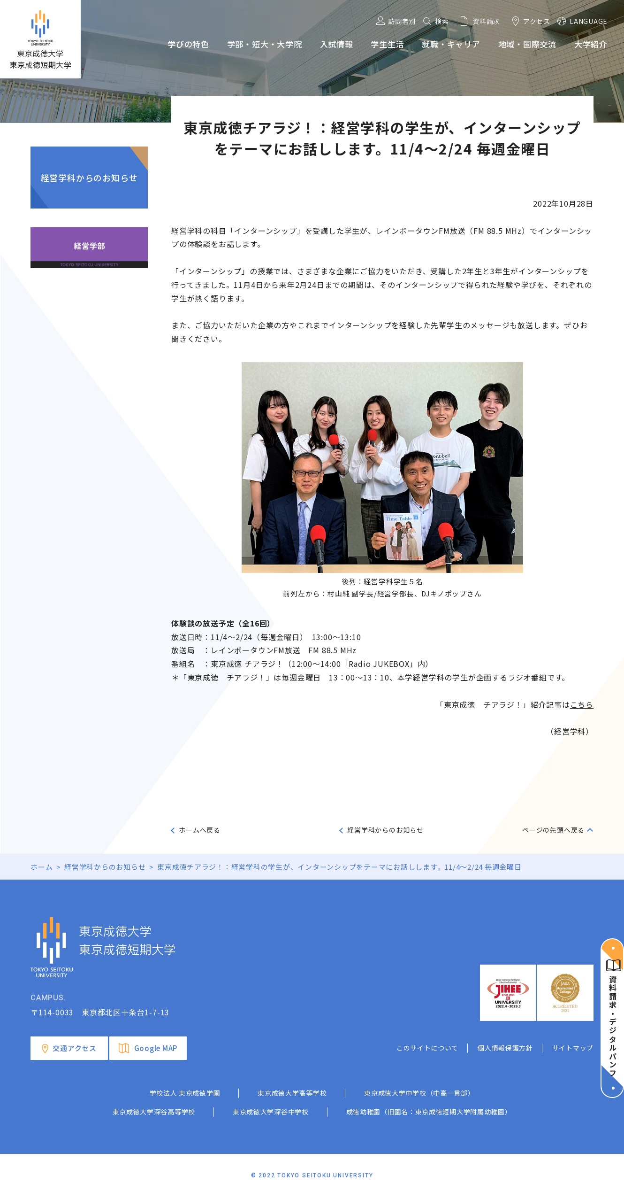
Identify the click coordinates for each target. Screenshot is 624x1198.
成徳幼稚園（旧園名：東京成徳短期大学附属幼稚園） (429, 1111)
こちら (582, 704)
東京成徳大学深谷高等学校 (154, 1111)
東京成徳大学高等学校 (292, 1093)
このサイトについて (427, 1047)
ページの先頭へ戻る (553, 830)
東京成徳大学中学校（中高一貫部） (419, 1093)
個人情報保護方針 (505, 1047)
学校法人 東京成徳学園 (185, 1093)
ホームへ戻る (200, 830)
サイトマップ (573, 1047)
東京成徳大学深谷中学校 (271, 1111)
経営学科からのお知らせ (89, 177)
